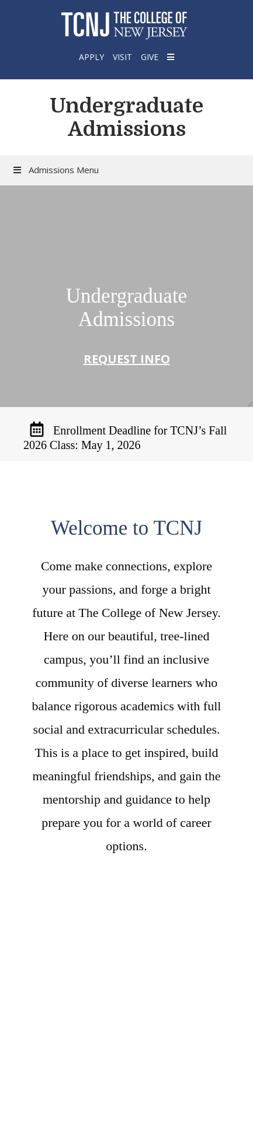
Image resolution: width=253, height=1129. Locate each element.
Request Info (127, 359)
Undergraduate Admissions (126, 117)
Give (149, 56)
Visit (122, 56)
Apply (91, 56)
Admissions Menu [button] (55, 170)
